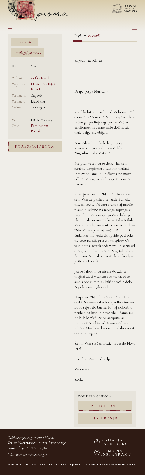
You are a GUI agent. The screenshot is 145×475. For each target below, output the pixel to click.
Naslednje (105, 418)
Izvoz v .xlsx (24, 42)
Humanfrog (16, 448)
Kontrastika (28, 442)
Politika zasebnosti (127, 465)
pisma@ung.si (37, 454)
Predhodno (105, 406)
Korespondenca (34, 146)
